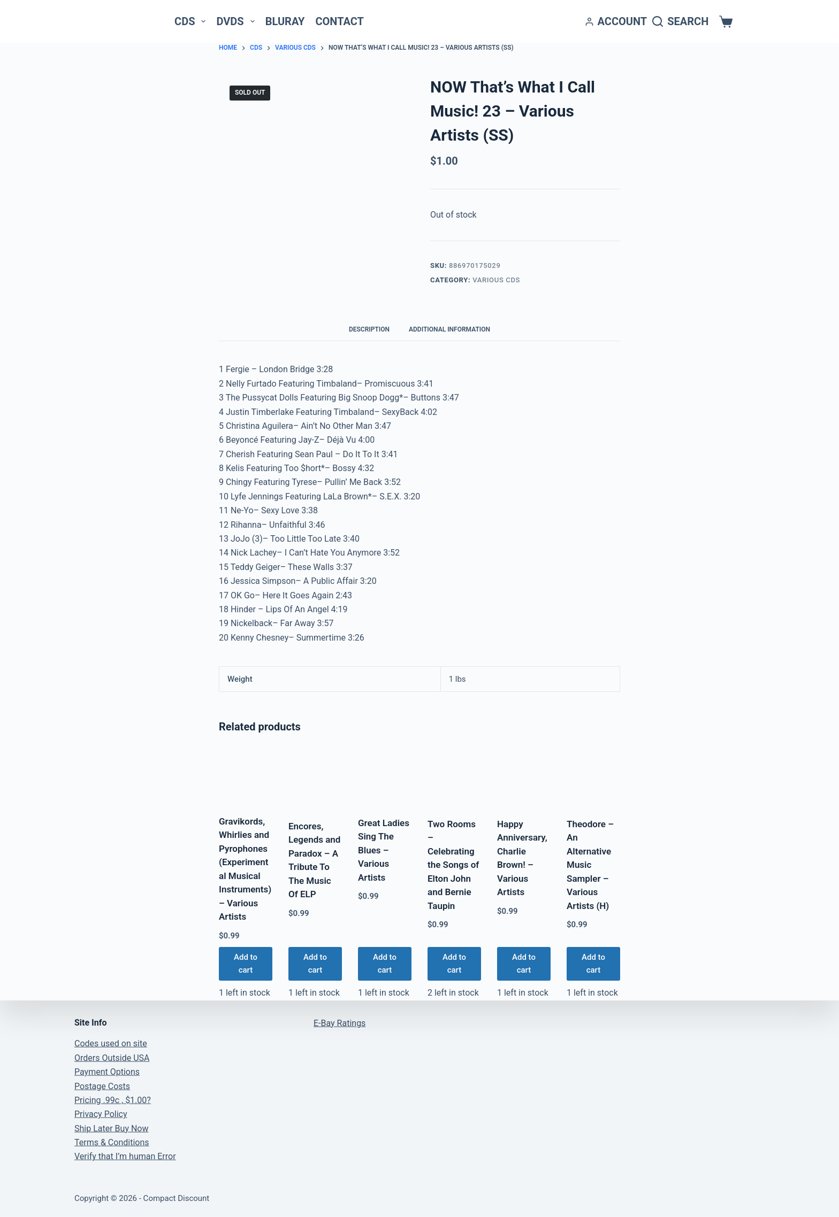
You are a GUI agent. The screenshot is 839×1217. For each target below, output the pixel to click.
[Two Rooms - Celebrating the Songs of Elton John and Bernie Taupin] (454, 777)
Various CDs (496, 280)
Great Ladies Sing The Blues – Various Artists (383, 850)
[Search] (680, 21)
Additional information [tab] (449, 329)
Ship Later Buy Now (111, 1128)
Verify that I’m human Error (125, 1156)
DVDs (237, 21)
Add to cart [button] (245, 963)
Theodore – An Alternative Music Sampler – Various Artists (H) (590, 865)
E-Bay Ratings (339, 1023)
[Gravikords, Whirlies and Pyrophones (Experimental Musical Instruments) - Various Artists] (245, 776)
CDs (192, 21)
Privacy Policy (100, 1114)
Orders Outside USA (111, 1057)
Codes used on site (110, 1043)
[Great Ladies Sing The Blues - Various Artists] (384, 777)
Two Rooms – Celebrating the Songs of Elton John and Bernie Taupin (453, 865)
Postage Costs (102, 1086)
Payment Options (107, 1072)
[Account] (616, 21)
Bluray (285, 21)
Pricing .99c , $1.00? (112, 1100)
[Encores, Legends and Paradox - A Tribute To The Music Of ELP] (315, 778)
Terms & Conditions (111, 1142)
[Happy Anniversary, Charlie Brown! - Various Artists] (524, 777)
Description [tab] (369, 329)
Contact (339, 21)
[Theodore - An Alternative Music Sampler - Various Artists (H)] (593, 777)
